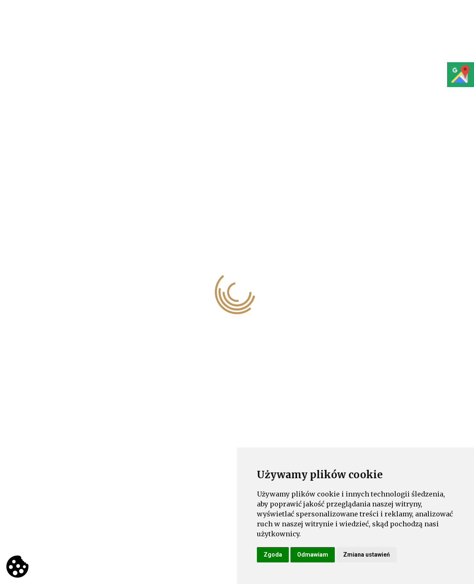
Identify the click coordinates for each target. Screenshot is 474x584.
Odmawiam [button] (312, 554)
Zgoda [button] (273, 554)
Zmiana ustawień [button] (366, 554)
